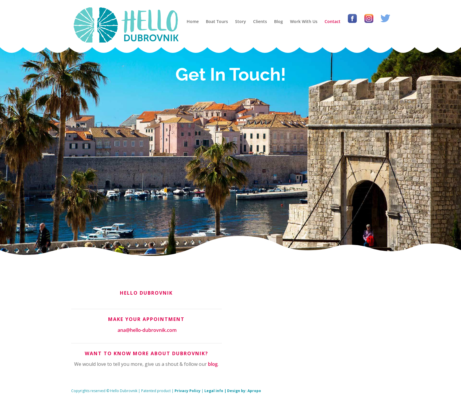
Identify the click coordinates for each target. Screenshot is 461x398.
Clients (260, 21)
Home (193, 21)
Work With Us (303, 21)
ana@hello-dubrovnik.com (147, 330)
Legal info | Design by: (225, 390)
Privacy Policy (188, 390)
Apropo (254, 390)
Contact (333, 21)
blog (213, 364)
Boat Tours (217, 21)
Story (240, 21)
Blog (278, 21)
